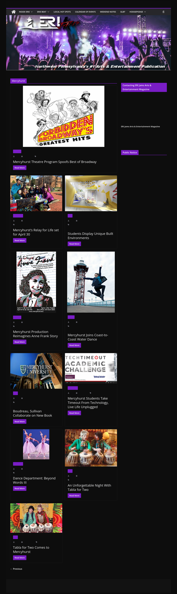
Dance (71, 317)
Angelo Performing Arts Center (25, 473)
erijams (17, 156)
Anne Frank (31, 326)
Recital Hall (83, 480)
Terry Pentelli (126, 99)
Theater (17, 151)
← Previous (15, 569)
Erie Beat (43, 12)
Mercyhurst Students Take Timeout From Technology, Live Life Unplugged (90, 402)
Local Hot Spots (65, 12)
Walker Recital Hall (94, 480)
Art (70, 215)
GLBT (129, 12)
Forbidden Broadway (44, 156)
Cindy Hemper (126, 96)
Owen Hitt (74, 156)
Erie (43, 542)
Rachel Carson (18, 406)
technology (104, 393)
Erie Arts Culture (99, 326)
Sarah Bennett (51, 225)
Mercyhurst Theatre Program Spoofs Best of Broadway (53, 162)
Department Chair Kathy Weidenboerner (97, 225)
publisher (133, 112)
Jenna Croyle (126, 103)
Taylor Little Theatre (52, 326)
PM (48, 473)
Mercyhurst (66, 156)
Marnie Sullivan (20, 402)
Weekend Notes (113, 12)
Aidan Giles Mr (20, 326)
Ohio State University (43, 402)
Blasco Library (75, 326)
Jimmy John (32, 225)
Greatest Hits (56, 156)
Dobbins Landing (87, 326)
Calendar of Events (89, 12)
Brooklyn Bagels (20, 225)
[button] (32, 12)
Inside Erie (25, 12)
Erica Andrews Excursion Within (78, 228)
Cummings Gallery (76, 225)
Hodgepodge (143, 12)
